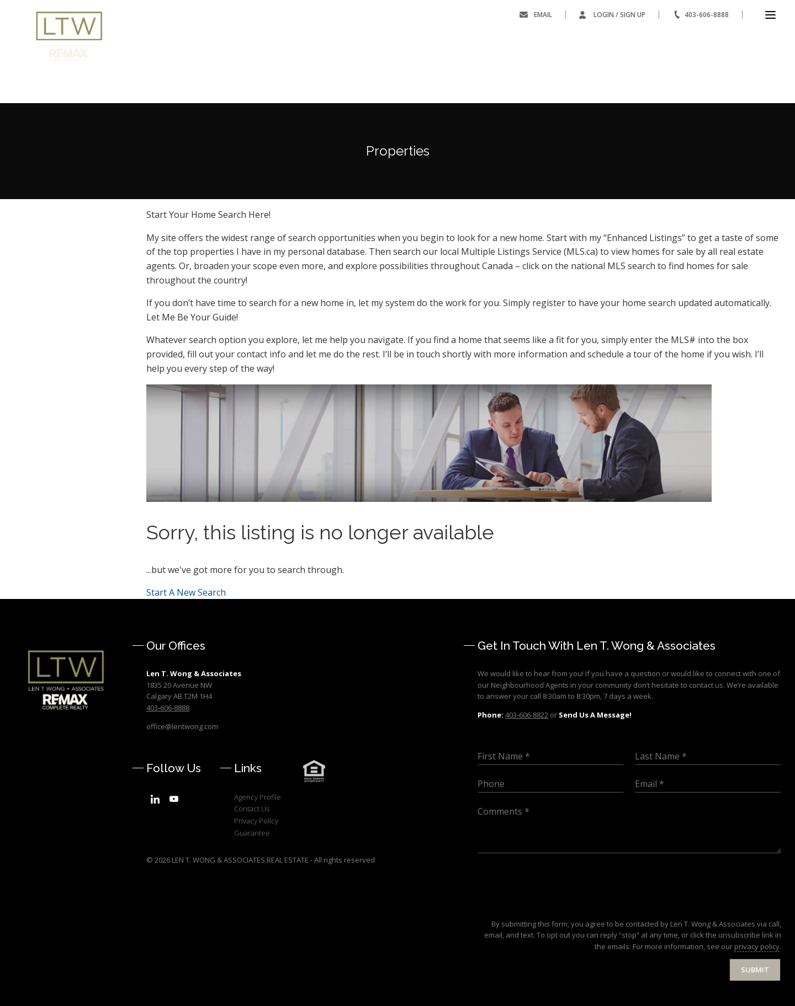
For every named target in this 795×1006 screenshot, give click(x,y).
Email (543, 14)
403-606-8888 (707, 14)
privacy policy (757, 946)
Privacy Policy (256, 821)
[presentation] (561, 905)
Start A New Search (186, 592)
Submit (755, 970)
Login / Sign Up (619, 14)
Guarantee (252, 833)
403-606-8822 (526, 715)
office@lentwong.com (182, 726)
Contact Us (251, 809)
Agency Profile (257, 797)
